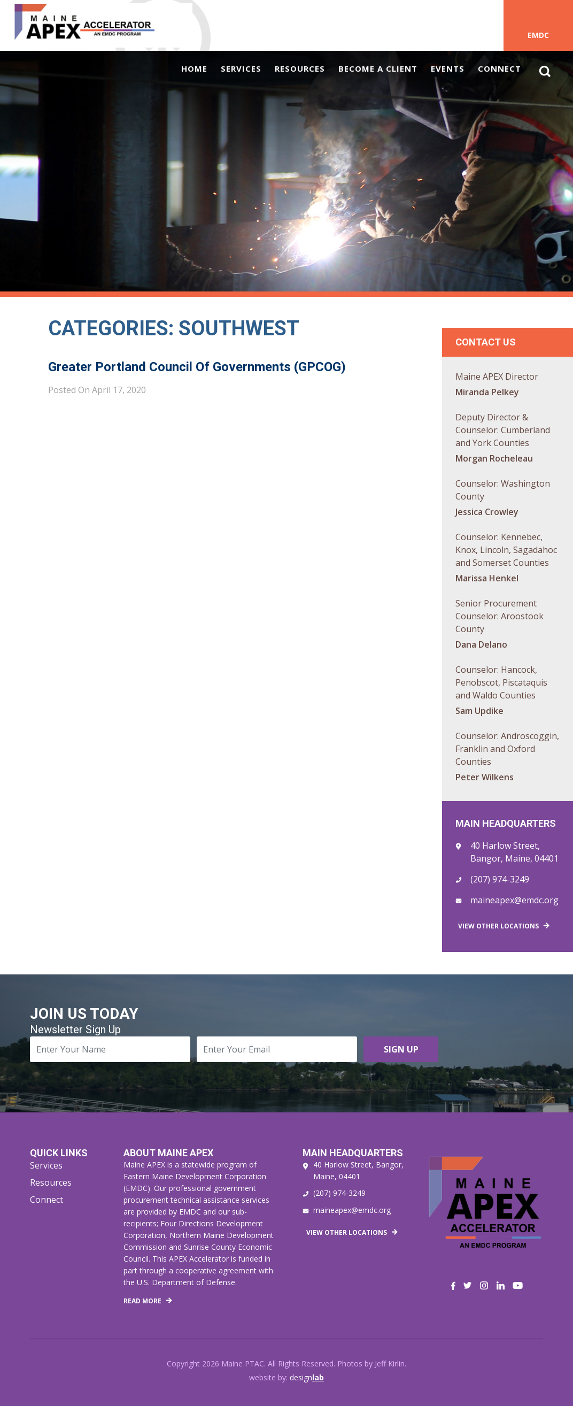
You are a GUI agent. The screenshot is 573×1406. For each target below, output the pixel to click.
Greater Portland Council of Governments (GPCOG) (197, 366)
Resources (300, 68)
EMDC (538, 35)
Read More (142, 1300)
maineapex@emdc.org (514, 900)
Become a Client (377, 68)
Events (447, 68)
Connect (499, 68)
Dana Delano (481, 644)
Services (241, 68)
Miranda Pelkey (487, 392)
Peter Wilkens (484, 777)
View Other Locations (498, 926)
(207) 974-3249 (499, 879)
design (307, 1377)
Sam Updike (479, 711)
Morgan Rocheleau (494, 458)
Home (194, 68)
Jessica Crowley (486, 512)
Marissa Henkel (486, 578)
